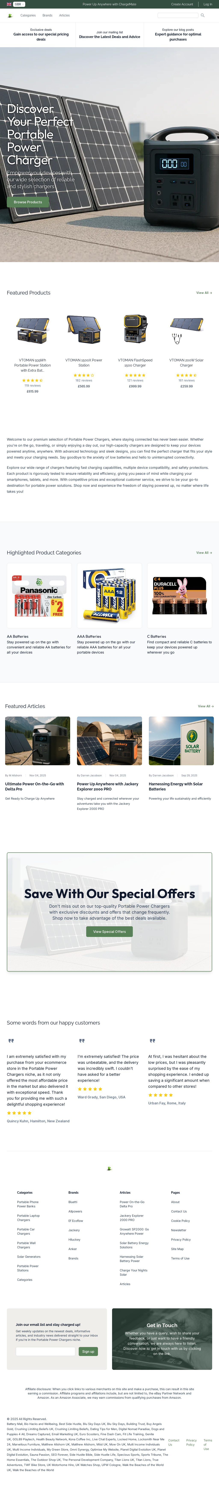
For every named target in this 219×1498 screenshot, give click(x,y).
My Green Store (57, 1449)
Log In (208, 4)
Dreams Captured (38, 1434)
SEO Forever (59, 1454)
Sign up (88, 1351)
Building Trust (135, 1424)
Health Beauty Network (51, 1439)
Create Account (182, 4)
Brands (47, 15)
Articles (64, 15)
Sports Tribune (151, 1454)
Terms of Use (180, 1258)
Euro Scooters (89, 1434)
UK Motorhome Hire (60, 1465)
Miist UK (102, 1444)
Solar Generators (28, 1256)
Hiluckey (74, 1239)
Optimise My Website (104, 1449)
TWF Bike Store (34, 1465)
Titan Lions (143, 1459)
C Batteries (156, 636)
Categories (28, 15)
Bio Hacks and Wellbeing (40, 1424)
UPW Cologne (111, 1465)
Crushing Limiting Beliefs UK (34, 1429)
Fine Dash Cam (111, 1434)
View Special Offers (109, 931)
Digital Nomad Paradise (134, 1429)
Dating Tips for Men (103, 1429)
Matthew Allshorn (83, 1444)
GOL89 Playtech (23, 1439)
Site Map (177, 1249)
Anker (72, 1249)
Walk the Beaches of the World (33, 1470)
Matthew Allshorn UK (55, 1444)
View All (204, 293)
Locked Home (126, 1439)
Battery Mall (14, 1424)
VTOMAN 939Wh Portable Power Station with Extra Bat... (32, 365)
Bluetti (72, 1202)
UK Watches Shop (87, 1465)
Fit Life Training (133, 1434)
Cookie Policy (180, 1220)
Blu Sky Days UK (94, 1424)
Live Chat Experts (104, 1439)
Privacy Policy (181, 1239)
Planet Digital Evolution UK (138, 1449)
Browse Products (28, 202)
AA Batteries (17, 636)
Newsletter (178, 1230)
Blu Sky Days (116, 1424)
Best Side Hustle (70, 1424)
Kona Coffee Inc (79, 1439)
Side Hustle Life (104, 1454)
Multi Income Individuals (29, 1449)
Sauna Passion (39, 1454)
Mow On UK (117, 1444)
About (175, 1202)
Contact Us (179, 1211)
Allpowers (75, 1211)
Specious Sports (128, 1454)
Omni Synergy (79, 1449)
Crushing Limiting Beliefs (72, 1429)
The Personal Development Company (87, 1459)
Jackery (74, 1230)
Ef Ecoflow (75, 1220)
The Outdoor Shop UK (46, 1459)
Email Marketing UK (65, 1434)
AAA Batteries (89, 636)
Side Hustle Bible (81, 1454)
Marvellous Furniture (26, 1444)
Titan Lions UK (124, 1459)
